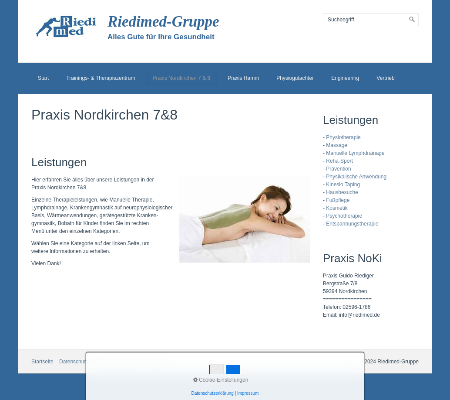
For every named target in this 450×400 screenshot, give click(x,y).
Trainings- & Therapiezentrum (100, 78)
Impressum (248, 393)
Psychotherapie (344, 216)
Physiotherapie (343, 137)
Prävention (338, 169)
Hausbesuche (342, 192)
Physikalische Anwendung (356, 177)
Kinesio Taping (343, 184)
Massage (336, 145)
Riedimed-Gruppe (163, 21)
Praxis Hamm (243, 78)
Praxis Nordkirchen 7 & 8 (181, 78)
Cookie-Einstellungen (221, 380)
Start (43, 78)
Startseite (42, 362)
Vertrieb (385, 78)
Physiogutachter (295, 78)
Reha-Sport (339, 161)
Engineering (345, 78)
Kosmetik (336, 208)
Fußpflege (337, 200)
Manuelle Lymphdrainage (355, 153)
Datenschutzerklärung (212, 393)
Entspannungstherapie (352, 224)
